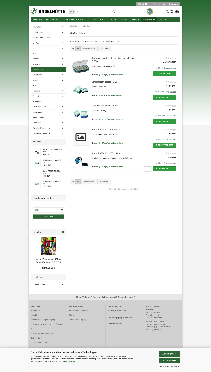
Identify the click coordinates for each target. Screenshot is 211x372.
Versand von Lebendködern (79, 313)
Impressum (35, 313)
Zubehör (36, 99)
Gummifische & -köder (73, 20)
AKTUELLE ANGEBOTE (41, 136)
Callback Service (37, 341)
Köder (102, 20)
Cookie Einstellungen (39, 345)
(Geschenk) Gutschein (41, 131)
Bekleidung (37, 104)
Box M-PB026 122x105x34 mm (106, 156)
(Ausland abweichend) (115, 77)
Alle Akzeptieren (169, 354)
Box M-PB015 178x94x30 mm (106, 132)
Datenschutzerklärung (66, 361)
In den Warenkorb (164, 100)
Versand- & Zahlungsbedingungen (44, 322)
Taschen (135, 20)
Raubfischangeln (39, 109)
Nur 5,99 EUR (48, 270)
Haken (35, 88)
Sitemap (72, 318)
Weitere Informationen (169, 366)
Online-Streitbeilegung (77, 322)
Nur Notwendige (169, 360)
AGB (32, 332)
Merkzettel (173, 4)
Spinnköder (37, 78)
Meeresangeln (38, 115)
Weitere (163, 20)
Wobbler (36, 83)
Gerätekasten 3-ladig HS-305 (105, 108)
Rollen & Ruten (53, 20)
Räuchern (36, 94)
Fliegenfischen (38, 120)
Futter (113, 20)
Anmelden (48, 219)
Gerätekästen (149, 20)
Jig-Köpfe (91, 20)
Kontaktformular (115, 326)
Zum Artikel (164, 76)
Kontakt (34, 318)
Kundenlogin (159, 4)
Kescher (123, 20)
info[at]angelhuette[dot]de (123, 320)
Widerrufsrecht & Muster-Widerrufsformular (47, 327)
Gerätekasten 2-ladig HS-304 (105, 84)
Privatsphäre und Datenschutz (42, 336)
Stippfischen (38, 125)
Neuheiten (37, 20)
